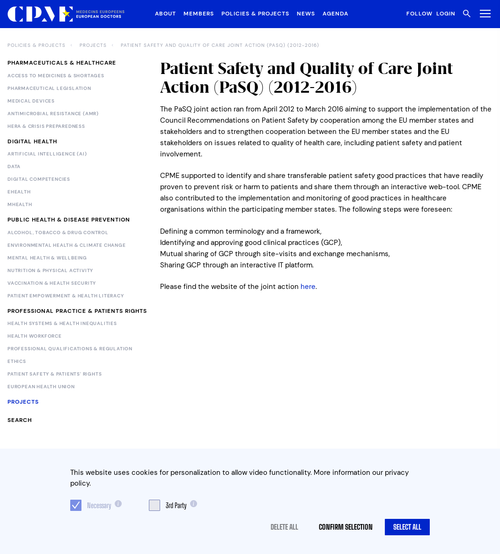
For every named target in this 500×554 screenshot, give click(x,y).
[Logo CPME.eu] (66, 14)
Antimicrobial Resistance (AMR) (53, 114)
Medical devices (31, 101)
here (308, 286)
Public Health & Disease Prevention (68, 219)
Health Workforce (34, 336)
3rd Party (176, 505)
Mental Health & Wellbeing (47, 258)
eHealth (19, 192)
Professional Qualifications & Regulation (69, 349)
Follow (419, 13)
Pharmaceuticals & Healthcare (61, 62)
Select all (407, 527)
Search (19, 420)
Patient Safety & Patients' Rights (54, 374)
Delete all (284, 527)
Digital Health (32, 141)
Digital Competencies (38, 179)
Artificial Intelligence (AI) (47, 154)
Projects (93, 45)
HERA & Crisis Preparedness (46, 126)
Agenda (335, 13)
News (306, 13)
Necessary (99, 505)
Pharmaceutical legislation (49, 88)
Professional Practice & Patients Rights (77, 311)
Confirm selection (346, 527)
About (165, 13)
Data (14, 167)
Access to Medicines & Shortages (55, 76)
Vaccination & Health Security (51, 283)
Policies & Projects (255, 13)
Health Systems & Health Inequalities (62, 323)
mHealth (19, 204)
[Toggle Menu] (483, 13)
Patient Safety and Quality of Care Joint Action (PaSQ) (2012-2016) (220, 45)
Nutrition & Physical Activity (50, 270)
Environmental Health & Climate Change (66, 245)
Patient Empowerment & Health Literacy (65, 296)
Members (199, 13)
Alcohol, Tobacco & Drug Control (58, 233)
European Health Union (41, 387)
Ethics (16, 361)
